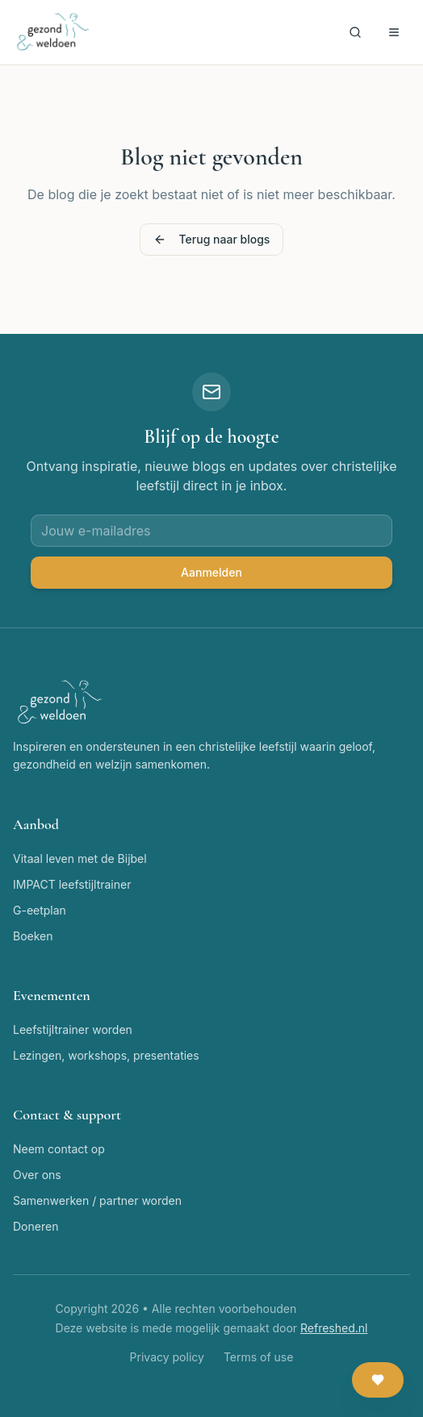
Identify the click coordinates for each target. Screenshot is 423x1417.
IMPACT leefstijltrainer (72, 884)
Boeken (33, 936)
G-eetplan (39, 910)
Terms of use (259, 1357)
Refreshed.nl (333, 1328)
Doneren (35, 1226)
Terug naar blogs (211, 239)
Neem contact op (59, 1149)
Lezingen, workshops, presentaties (106, 1055)
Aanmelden (211, 572)
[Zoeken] (355, 32)
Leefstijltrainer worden (72, 1029)
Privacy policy (167, 1357)
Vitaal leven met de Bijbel (80, 858)
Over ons (37, 1175)
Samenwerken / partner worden (97, 1200)
